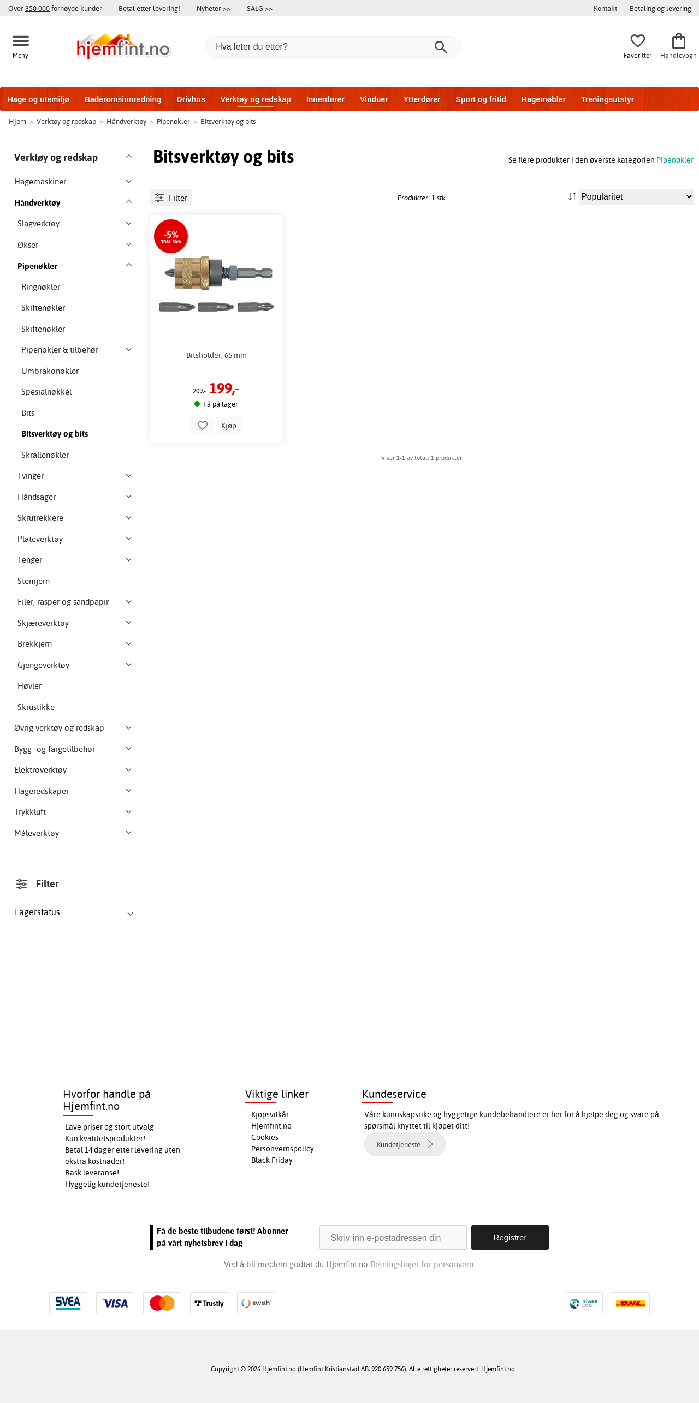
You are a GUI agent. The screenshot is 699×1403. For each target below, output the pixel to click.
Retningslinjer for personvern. (422, 1264)
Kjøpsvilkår (270, 1114)
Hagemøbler (544, 99)
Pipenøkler (675, 159)
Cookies (265, 1137)
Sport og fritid (480, 99)
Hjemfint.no (271, 1126)
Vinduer (374, 99)
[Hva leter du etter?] (333, 47)
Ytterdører (422, 99)
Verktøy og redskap (256, 99)
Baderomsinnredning (123, 99)
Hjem (17, 121)
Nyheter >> (213, 8)
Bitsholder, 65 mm (216, 404)
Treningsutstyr (607, 99)
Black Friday (272, 1160)
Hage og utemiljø (38, 99)
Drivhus (191, 99)
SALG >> (260, 8)
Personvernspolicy (282, 1149)
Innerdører (325, 99)
